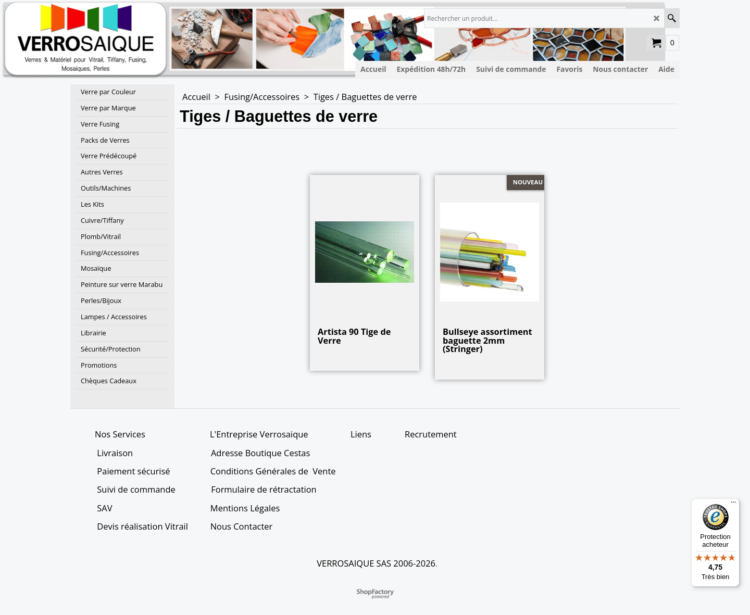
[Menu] (733, 504)
